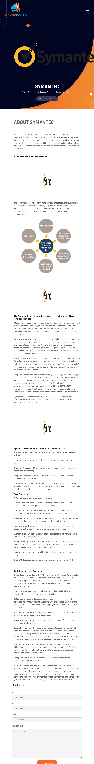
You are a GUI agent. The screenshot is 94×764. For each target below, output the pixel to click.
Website (15, 714)
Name (14, 692)
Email (14, 703)
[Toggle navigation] (87, 9)
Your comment (18, 726)
